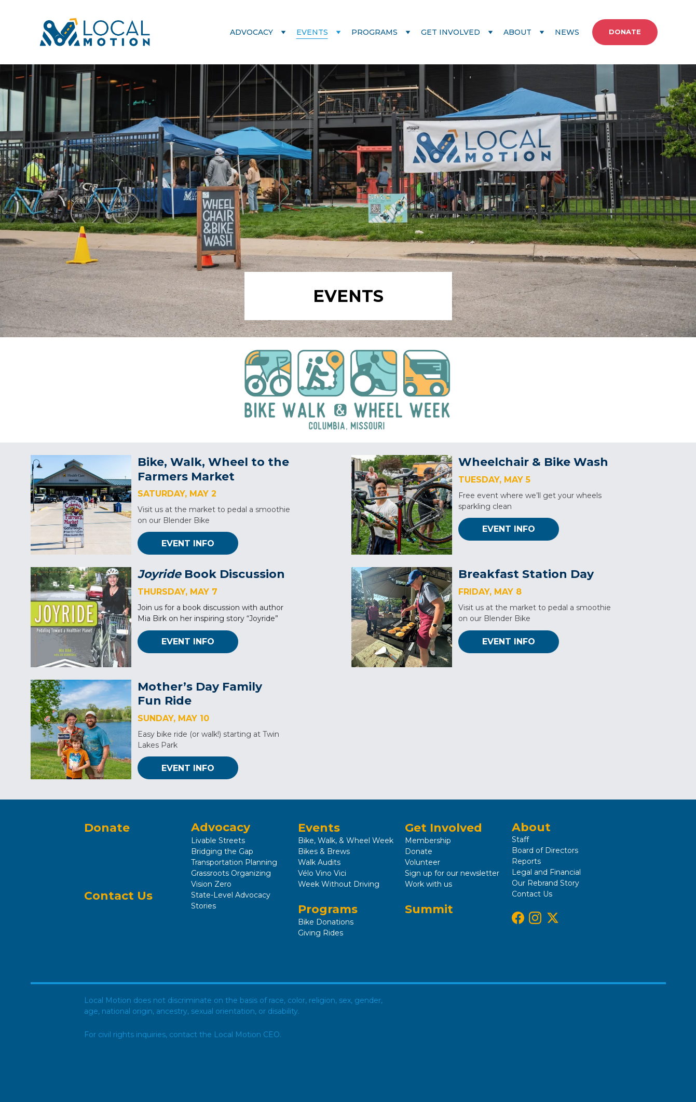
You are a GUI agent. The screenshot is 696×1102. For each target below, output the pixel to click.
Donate (107, 828)
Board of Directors (545, 850)
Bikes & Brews (324, 851)
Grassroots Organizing (231, 873)
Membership (428, 840)
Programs (328, 909)
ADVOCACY (251, 32)
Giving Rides (320, 933)
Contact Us (118, 896)
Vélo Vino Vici (322, 873)
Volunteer (422, 862)
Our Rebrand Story (545, 883)
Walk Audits (319, 862)
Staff (520, 839)
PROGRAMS (374, 32)
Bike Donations (325, 922)
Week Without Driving (338, 884)
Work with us (428, 884)
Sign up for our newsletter (452, 873)
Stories (203, 906)
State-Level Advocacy (230, 895)
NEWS (567, 32)
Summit (429, 909)
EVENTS (312, 32)
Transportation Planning (234, 862)
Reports (526, 861)
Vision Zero (211, 884)
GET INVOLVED (450, 32)
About (531, 827)
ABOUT (517, 32)
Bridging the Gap (222, 851)
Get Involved (443, 828)
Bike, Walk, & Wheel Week (346, 840)
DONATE (625, 31)
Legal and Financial (546, 872)
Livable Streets (218, 840)
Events (319, 828)
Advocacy (220, 827)
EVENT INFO (187, 543)
